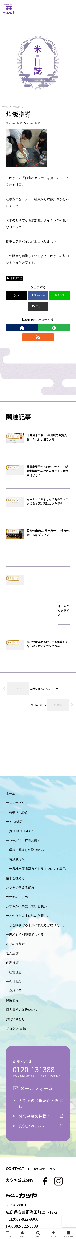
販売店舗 (12, 953)
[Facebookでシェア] (38, 295)
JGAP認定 (16, 821)
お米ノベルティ (32, 1126)
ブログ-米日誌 (16, 1028)
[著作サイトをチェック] (22, 327)
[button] (38, 306)
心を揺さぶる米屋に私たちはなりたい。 (37, 925)
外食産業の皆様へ (34, 1116)
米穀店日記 (14, 278)
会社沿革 (15, 991)
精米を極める (15, 878)
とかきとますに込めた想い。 (29, 915)
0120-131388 (34, 1069)
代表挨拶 (12, 962)
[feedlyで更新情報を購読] (54, 327)
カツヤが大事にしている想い (26, 906)
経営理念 (15, 972)
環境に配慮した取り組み (26, 850)
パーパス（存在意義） (25, 840)
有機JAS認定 (18, 812)
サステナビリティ (18, 803)
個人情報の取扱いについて (25, 1009)
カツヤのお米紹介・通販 (38, 1103)
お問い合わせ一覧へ (44, 1169)
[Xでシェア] (16, 295)
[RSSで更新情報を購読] (38, 337)
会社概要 (15, 981)
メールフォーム (36, 1088)
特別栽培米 (17, 859)
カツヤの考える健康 (20, 887)
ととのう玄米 (15, 944)
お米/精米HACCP (21, 831)
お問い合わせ (15, 1019)
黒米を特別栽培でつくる (26, 934)
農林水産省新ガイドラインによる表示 (39, 868)
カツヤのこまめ (17, 897)
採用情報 (12, 1000)
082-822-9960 (26, 1219)
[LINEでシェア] (59, 295)
